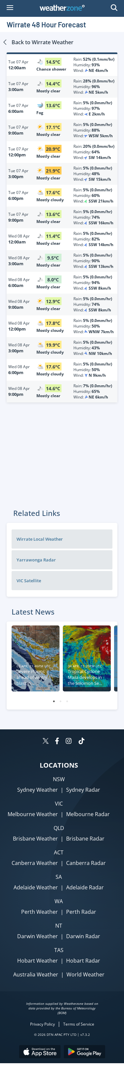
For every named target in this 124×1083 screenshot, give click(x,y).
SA (59, 876)
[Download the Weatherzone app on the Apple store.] (40, 1052)
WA (59, 901)
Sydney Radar (83, 789)
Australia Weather (35, 974)
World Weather (85, 974)
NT (58, 925)
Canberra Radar (86, 863)
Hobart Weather (37, 960)
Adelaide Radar (85, 887)
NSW (59, 779)
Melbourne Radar (88, 814)
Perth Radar (81, 911)
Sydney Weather (37, 789)
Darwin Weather (37, 936)
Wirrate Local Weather (40, 539)
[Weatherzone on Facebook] (57, 742)
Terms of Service (78, 1024)
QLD (59, 828)
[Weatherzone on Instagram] (68, 742)
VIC (59, 803)
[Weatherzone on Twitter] (46, 742)
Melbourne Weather (33, 814)
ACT (58, 852)
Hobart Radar (83, 960)
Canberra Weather (35, 863)
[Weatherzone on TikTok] (81, 742)
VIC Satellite (29, 581)
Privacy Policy (42, 1024)
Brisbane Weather (35, 838)
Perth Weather (39, 911)
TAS (58, 950)
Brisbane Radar (85, 838)
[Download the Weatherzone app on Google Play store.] (84, 1052)
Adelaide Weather (36, 887)
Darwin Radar (83, 936)
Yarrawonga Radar (36, 560)
